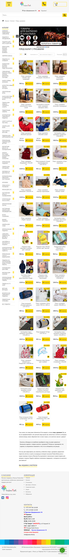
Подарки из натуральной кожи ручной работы (6, 262)
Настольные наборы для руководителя (6, 210)
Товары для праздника (5, 167)
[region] (43, 37)
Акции (27, 489)
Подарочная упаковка (6, 300)
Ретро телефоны (5, 215)
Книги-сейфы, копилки (6, 81)
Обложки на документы (6, 172)
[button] (43, 36)
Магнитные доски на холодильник (6, 148)
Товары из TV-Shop (6, 284)
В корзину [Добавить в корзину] (29, 83)
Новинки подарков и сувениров (6, 32)
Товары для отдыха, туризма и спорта (5, 105)
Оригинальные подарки (7, 229)
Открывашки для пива (6, 268)
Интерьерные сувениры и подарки (6, 116)
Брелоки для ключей (6, 273)
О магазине (29, 482)
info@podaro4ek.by (29, 534)
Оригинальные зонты (7, 204)
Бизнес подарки (5, 220)
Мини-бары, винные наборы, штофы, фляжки (6, 49)
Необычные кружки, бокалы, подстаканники (7, 66)
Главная (7, 21)
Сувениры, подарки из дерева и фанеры (6, 236)
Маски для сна (7, 189)
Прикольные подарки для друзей (6, 142)
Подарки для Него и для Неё (7, 42)
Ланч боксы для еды (6, 131)
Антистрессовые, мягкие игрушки (7, 87)
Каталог (12, 21)
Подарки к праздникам (6, 37)
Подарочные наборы (6, 110)
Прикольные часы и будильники (6, 255)
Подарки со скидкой (6, 59)
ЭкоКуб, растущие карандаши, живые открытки (6, 155)
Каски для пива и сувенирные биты (7, 98)
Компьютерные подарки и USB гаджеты (7, 249)
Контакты (28, 492)
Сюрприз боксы (7, 56)
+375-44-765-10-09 (32, 507)
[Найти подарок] (64, 15)
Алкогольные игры (6, 92)
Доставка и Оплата (31, 485)
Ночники (5, 182)
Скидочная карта (30, 487)
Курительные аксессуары (6, 199)
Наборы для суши (6, 225)
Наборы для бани (6, 126)
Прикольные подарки (6, 162)
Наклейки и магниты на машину (6, 243)
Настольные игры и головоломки (6, 194)
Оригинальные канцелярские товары (7, 279)
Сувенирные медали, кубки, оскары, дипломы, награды (7, 74)
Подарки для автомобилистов (7, 136)
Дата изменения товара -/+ (46, 54)
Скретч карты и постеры (7, 121)
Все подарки (6, 304)
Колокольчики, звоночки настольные (7, 177)
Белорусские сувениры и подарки (6, 294)
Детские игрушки (5, 289)
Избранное (29, 494)
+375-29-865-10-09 (32, 510)
